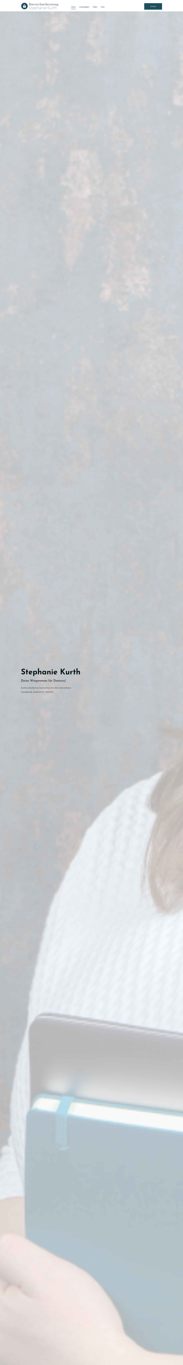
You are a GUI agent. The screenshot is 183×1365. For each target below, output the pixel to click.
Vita (102, 6)
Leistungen (84, 6)
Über (95, 6)
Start (73, 6)
